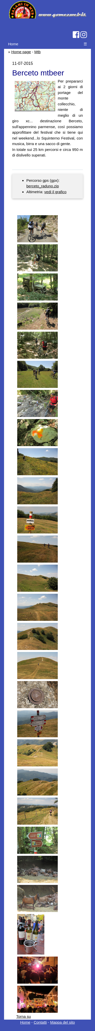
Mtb (37, 52)
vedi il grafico (55, 192)
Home (13, 44)
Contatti (40, 1022)
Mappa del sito (62, 1022)
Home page (21, 52)
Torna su (23, 1016)
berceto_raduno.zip (42, 186)
